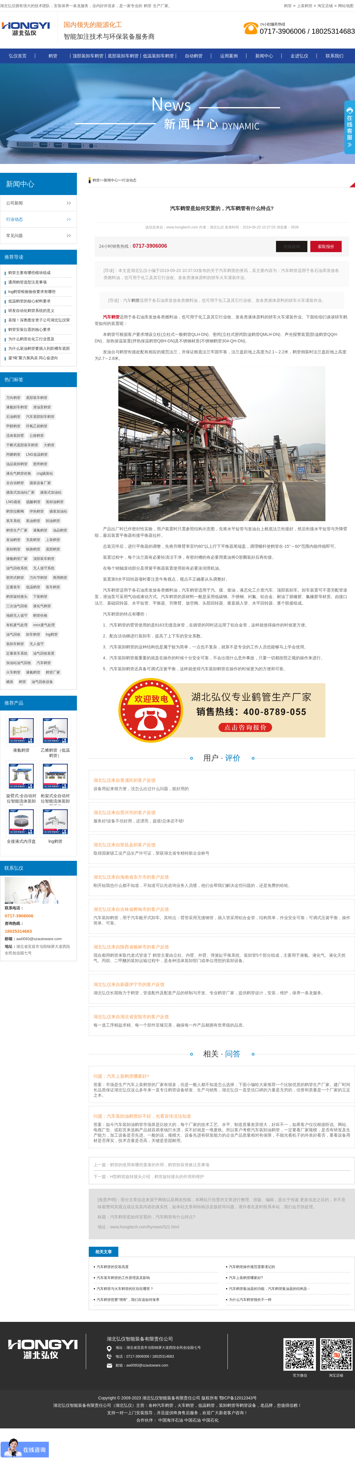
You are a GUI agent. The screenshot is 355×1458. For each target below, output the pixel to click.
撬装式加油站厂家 (20, 492)
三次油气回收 (17, 606)
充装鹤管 (33, 540)
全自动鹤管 (15, 483)
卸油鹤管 (53, 521)
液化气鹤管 (42, 606)
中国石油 (192, 1420)
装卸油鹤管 (55, 502)
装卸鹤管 (13, 549)
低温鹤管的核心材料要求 (29, 301)
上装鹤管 (304, 6)
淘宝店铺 (325, 6)
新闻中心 (264, 55)
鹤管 (147, 6)
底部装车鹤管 (36, 398)
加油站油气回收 (18, 663)
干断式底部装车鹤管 (22, 445)
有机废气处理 (17, 625)
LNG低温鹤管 (37, 454)
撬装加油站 (58, 511)
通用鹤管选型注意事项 (27, 282)
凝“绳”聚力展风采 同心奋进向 (33, 358)
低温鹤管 (33, 587)
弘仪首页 (18, 55)
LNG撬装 (13, 502)
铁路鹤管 (33, 549)
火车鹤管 (13, 672)
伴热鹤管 (37, 511)
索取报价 (326, 246)
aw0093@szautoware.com (39, 939)
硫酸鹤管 (33, 502)
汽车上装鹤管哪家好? (246, 1278)
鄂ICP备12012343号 (238, 1398)
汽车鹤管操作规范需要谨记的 (252, 1267)
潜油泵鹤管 (42, 407)
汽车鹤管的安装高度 (113, 1267)
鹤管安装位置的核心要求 (29, 329)
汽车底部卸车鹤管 (40, 417)
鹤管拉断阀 (15, 511)
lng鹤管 (52, 634)
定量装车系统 (17, 653)
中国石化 (210, 1420)
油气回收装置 (43, 653)
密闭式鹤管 (15, 578)
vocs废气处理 (44, 625)
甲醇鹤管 (13, 426)
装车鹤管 (53, 587)
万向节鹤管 (38, 578)
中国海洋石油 (170, 1420)
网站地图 (346, 6)
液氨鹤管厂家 (17, 559)
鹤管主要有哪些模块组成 (29, 272)
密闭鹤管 (40, 464)
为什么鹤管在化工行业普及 (31, 339)
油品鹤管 (60, 530)
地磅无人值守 (17, 615)
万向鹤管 (13, 398)
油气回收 (13, 634)
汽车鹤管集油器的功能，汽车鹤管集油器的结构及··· (269, 1289)
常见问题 (14, 235)
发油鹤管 (13, 540)
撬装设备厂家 (40, 483)
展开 (349, 128)
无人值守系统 (43, 568)
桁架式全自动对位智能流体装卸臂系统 (55, 801)
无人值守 (37, 644)
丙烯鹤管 (13, 454)
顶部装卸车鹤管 (88, 55)
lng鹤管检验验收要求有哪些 (32, 291)
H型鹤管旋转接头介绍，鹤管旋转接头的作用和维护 (157, 1176)
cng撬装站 (45, 473)
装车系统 (13, 521)
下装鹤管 (40, 597)
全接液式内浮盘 (21, 841)
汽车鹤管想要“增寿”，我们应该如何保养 (128, 1300)
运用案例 (229, 55)
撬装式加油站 (51, 492)
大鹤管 (49, 445)
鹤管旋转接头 (17, 597)
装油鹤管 (33, 521)
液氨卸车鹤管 (17, 407)
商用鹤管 (60, 578)
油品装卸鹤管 (17, 464)
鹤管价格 (40, 615)
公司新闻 (14, 203)
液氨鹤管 (33, 672)
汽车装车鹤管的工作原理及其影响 (123, 1278)
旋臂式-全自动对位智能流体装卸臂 (21, 801)
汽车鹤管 (44, 663)
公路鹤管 (37, 436)
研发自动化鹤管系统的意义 (31, 310)
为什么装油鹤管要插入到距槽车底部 (39, 348)
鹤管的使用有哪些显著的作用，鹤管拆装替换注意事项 (159, 1164)
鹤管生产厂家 (17, 530)
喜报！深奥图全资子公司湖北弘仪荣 (39, 320)
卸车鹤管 (33, 634)
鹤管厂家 (53, 672)
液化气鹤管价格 (18, 473)
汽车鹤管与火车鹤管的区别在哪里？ (125, 1289)
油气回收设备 (42, 682)
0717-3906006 (150, 246)
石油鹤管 (13, 417)
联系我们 (334, 55)
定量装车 (13, 587)
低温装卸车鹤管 (158, 55)
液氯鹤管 (40, 530)
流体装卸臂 (15, 436)
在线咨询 (291, 246)
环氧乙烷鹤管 (36, 426)
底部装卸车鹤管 (123, 55)
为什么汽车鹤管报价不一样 (250, 1300)
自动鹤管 (194, 55)
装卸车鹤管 (15, 644)
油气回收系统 (17, 568)
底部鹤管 (53, 549)
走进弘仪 (299, 55)
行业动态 (14, 219)
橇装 (9, 682)
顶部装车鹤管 (43, 559)
